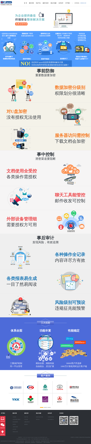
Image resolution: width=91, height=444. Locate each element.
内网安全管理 (15, 431)
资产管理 (14, 429)
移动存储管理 (15, 421)
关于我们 (67, 3)
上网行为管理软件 (46, 442)
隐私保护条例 (82, 437)
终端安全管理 (27, 441)
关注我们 (61, 413)
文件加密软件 (21, 442)
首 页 (25, 3)
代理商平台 (72, 437)
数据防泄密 (38, 441)
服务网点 (26, 424)
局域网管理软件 (39, 442)
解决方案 (31, 3)
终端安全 (14, 424)
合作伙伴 (61, 3)
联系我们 (77, 437)
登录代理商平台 (51, 419)
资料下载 (26, 416)
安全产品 (38, 3)
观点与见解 (53, 3)
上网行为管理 (15, 426)
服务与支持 (45, 3)
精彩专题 (38, 419)
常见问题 (26, 419)
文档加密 (14, 416)
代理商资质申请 (51, 416)
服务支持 (26, 413)
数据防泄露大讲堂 (39, 416)
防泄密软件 (33, 442)
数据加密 (22, 441)
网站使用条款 (87, 437)
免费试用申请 (27, 421)
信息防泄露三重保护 (16, 419)
